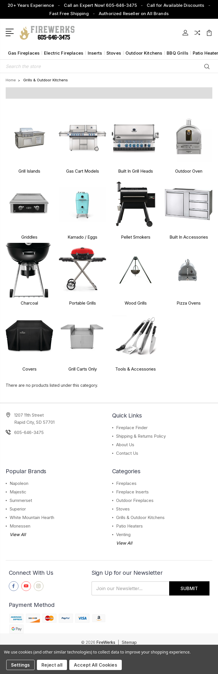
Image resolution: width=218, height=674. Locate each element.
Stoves (113, 53)
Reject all (51, 665)
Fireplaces (126, 483)
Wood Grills (136, 303)
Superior (18, 509)
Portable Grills (82, 303)
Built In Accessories (188, 237)
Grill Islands (29, 171)
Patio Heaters (129, 526)
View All (18, 534)
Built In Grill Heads (135, 171)
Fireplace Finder (132, 427)
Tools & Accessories (135, 369)
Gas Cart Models (82, 171)
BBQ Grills (177, 53)
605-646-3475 (29, 432)
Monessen (20, 526)
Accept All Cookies (95, 665)
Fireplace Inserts (132, 492)
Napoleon (19, 483)
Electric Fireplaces (63, 53)
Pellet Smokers (135, 237)
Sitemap (129, 642)
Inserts (95, 53)
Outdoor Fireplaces (135, 500)
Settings (20, 665)
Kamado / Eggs (82, 237)
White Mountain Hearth (32, 517)
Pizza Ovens (189, 303)
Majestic (18, 492)
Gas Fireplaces (23, 53)
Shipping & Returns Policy (141, 436)
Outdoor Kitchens (143, 53)
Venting (123, 534)
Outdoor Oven (188, 171)
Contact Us (127, 453)
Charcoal (29, 303)
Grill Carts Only (82, 369)
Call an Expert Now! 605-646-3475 (100, 5)
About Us (125, 444)
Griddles (29, 237)
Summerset (21, 500)
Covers (29, 369)
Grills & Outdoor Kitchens (140, 517)
